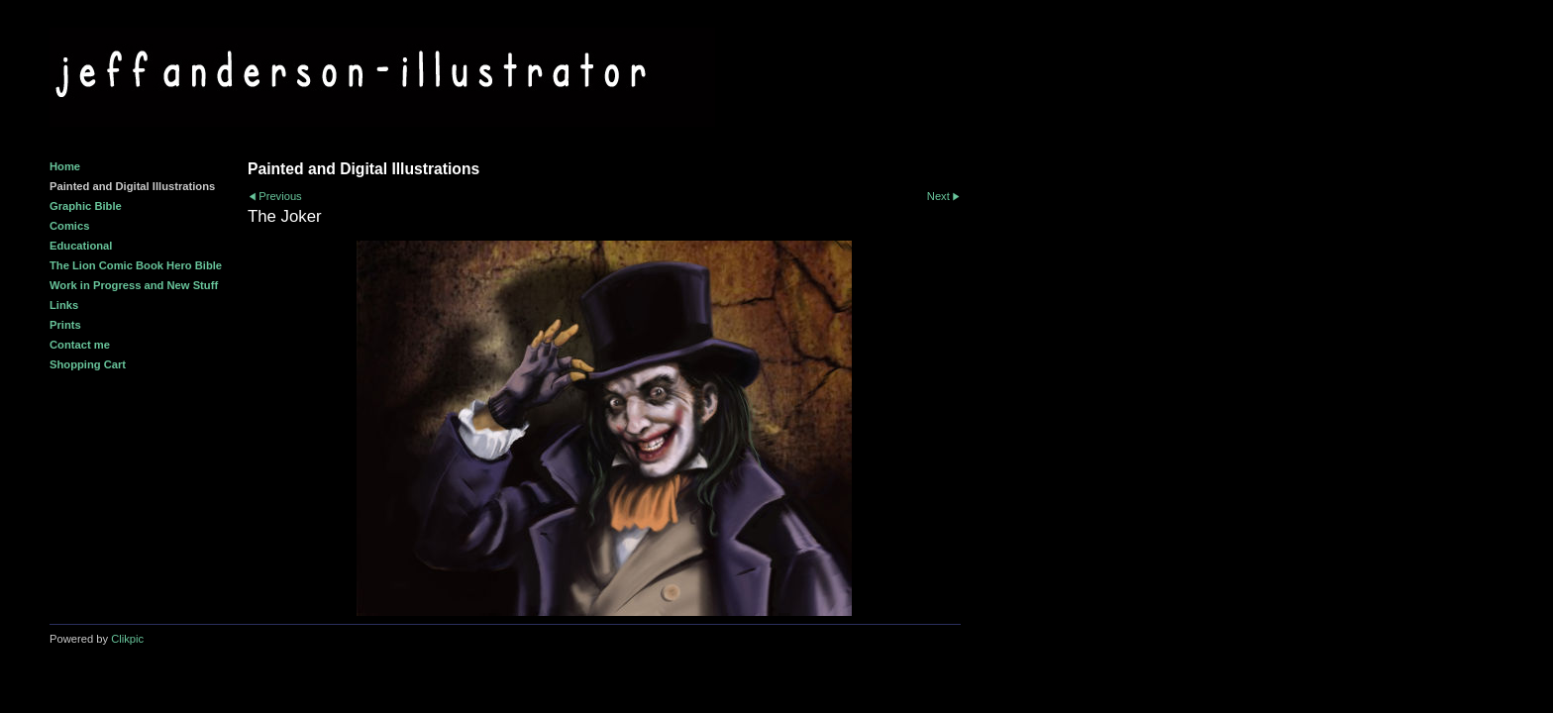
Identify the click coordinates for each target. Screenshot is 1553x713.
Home (65, 166)
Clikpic (127, 639)
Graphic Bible (86, 206)
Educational (81, 246)
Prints (65, 325)
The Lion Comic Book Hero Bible (136, 265)
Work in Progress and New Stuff (134, 285)
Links (64, 305)
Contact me (80, 345)
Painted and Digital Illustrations (132, 186)
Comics (69, 226)
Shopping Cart (88, 364)
